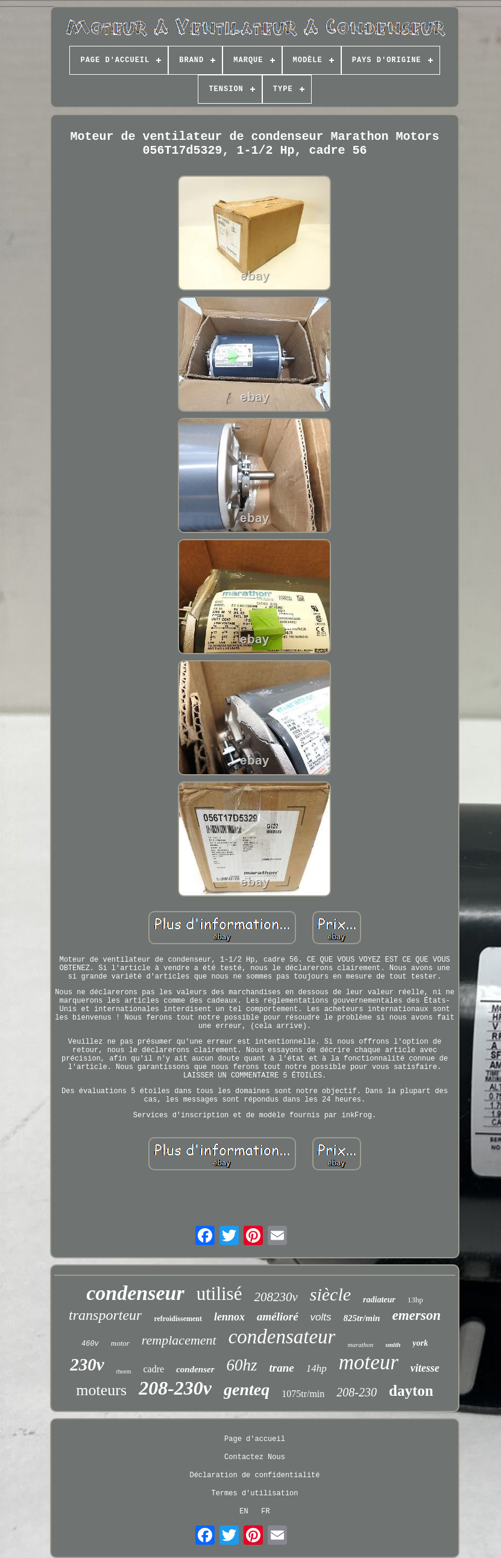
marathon (360, 1344)
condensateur (282, 1337)
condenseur (135, 1293)
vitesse (425, 1368)
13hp (415, 1299)
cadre (154, 1369)
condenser (195, 1369)
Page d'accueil (254, 1439)
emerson (416, 1315)
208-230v (175, 1388)
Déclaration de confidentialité (254, 1475)
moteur (369, 1362)
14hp (316, 1368)
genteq (246, 1389)
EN (243, 1511)
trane (281, 1367)
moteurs (101, 1390)
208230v (275, 1297)
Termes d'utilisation (254, 1493)
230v (87, 1364)
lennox (229, 1317)
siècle (330, 1294)
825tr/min (362, 1318)
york (420, 1343)
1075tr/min (303, 1394)
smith (392, 1344)
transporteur (105, 1315)
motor (120, 1343)
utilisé (219, 1293)
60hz (242, 1365)
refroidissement (178, 1318)
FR (265, 1511)
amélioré (277, 1316)
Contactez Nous (254, 1457)
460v (90, 1344)
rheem (123, 1371)
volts (321, 1317)
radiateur (379, 1299)
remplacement (179, 1340)
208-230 (356, 1392)
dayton (411, 1391)
